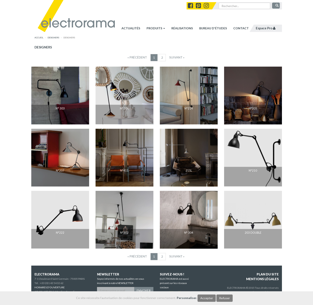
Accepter (206, 298)
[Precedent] (137, 57)
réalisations (182, 28)
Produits (156, 28)
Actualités (130, 28)
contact (241, 28)
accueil (38, 37)
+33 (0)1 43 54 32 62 (51, 283)
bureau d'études (213, 28)
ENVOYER (144, 290)
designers (53, 37)
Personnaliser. (187, 298)
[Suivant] (177, 57)
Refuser (224, 298)
